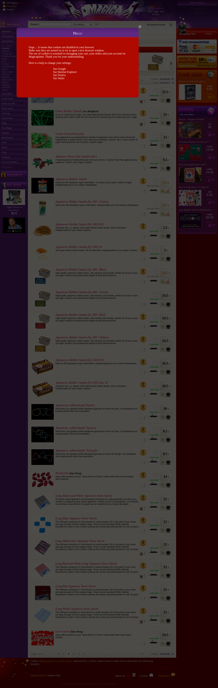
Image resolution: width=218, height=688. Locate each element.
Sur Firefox (59, 75)
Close (140, 27)
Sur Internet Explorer (65, 71)
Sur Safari (58, 78)
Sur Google (59, 68)
